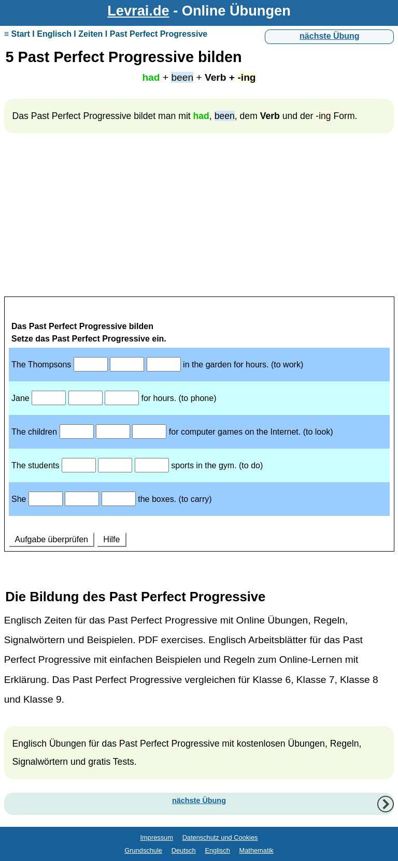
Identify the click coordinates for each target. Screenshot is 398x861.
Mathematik (256, 850)
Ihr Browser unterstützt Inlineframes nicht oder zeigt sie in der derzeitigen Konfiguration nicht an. (199, 435)
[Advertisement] (199, 219)
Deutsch (184, 850)
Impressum (156, 837)
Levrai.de (138, 11)
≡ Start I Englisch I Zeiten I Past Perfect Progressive (106, 33)
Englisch (217, 850)
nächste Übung (330, 36)
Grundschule (143, 850)
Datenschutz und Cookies (220, 837)
